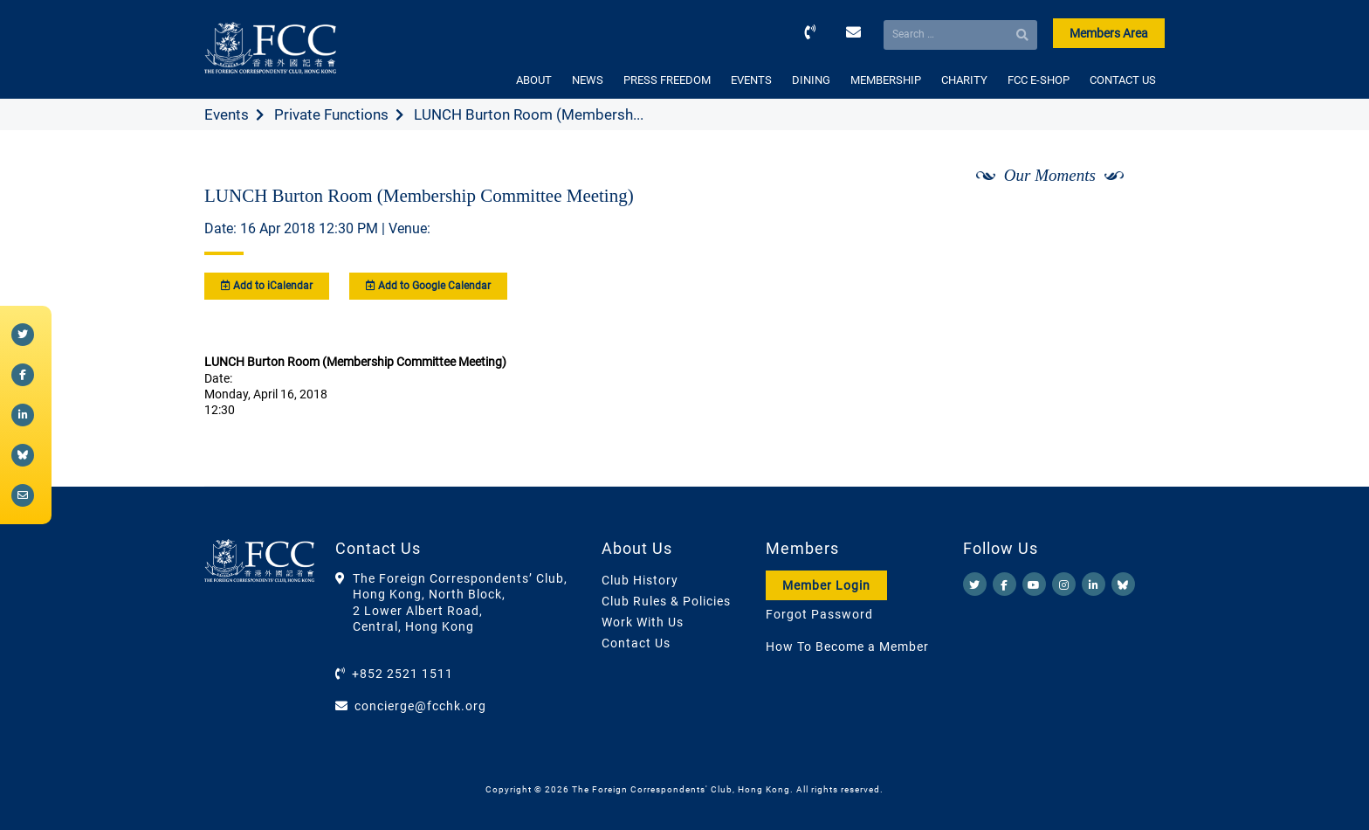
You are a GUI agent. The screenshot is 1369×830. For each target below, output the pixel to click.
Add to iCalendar (267, 286)
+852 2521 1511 (402, 674)
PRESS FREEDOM (667, 79)
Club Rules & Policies (666, 601)
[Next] (1132, 221)
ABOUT (534, 79)
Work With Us (643, 622)
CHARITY (964, 79)
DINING (811, 79)
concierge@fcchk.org (420, 706)
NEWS (587, 79)
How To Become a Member (847, 647)
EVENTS (751, 79)
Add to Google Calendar (428, 286)
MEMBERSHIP (885, 79)
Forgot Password (819, 614)
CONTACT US (1123, 79)
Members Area (1109, 33)
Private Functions (331, 114)
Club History (640, 580)
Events (226, 114)
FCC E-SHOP (1039, 79)
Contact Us (636, 643)
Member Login (826, 585)
